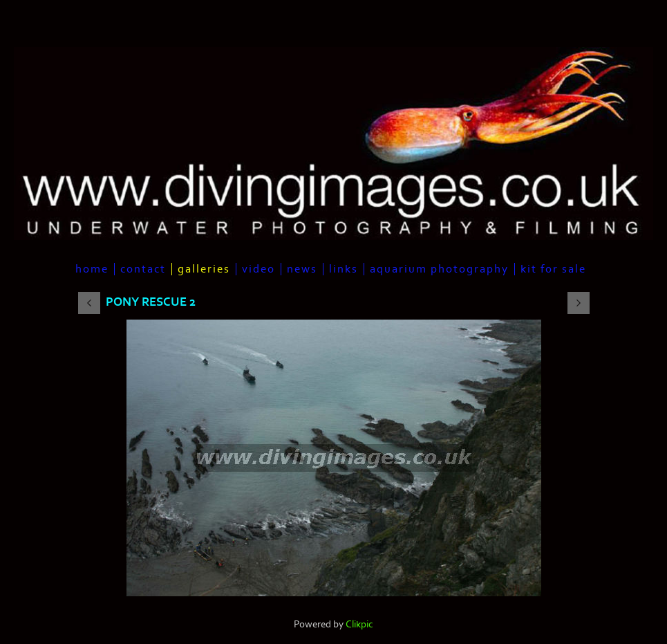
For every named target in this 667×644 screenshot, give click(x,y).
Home (92, 269)
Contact (143, 269)
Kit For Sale (553, 269)
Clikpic (359, 624)
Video (258, 269)
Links (343, 269)
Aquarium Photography (439, 269)
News (302, 269)
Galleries (204, 269)
